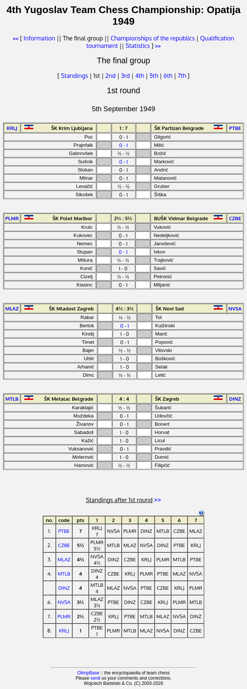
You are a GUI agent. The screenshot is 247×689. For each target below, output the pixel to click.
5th (154, 75)
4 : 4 (124, 398)
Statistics (137, 45)
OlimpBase (88, 673)
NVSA (64, 602)
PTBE (64, 531)
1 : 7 (123, 128)
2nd (111, 75)
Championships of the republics (152, 38)
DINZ (64, 588)
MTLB (64, 573)
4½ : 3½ (125, 308)
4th (140, 75)
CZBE (64, 545)
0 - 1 (123, 145)
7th (182, 75)
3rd (126, 75)
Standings (74, 75)
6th (169, 75)
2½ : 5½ (123, 218)
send (95, 678)
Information (39, 38)
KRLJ (64, 630)
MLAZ (64, 559)
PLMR (64, 616)
